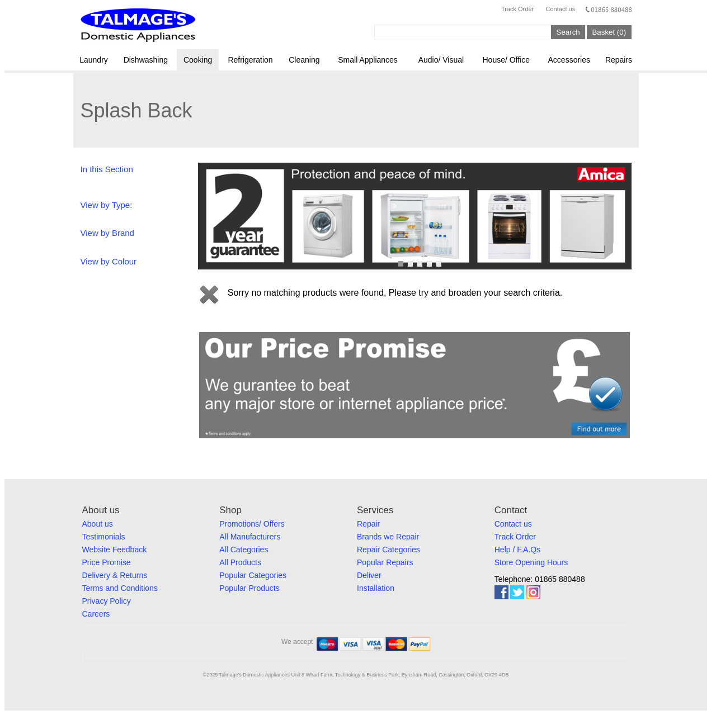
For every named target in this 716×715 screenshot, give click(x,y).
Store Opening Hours (531, 562)
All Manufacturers (249, 536)
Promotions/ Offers (251, 523)
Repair (368, 523)
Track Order (517, 9)
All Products (240, 562)
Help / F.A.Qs (517, 549)
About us (97, 523)
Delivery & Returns (115, 575)
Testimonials (103, 536)
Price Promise (106, 562)
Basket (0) (609, 32)
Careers (96, 613)
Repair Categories (388, 549)
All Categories (243, 549)
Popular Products (249, 588)
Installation (375, 588)
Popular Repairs (385, 562)
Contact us (561, 9)
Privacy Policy (106, 600)
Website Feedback (114, 549)
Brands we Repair (388, 536)
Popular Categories (252, 575)
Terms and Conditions (120, 588)
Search (568, 32)
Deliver (369, 575)
